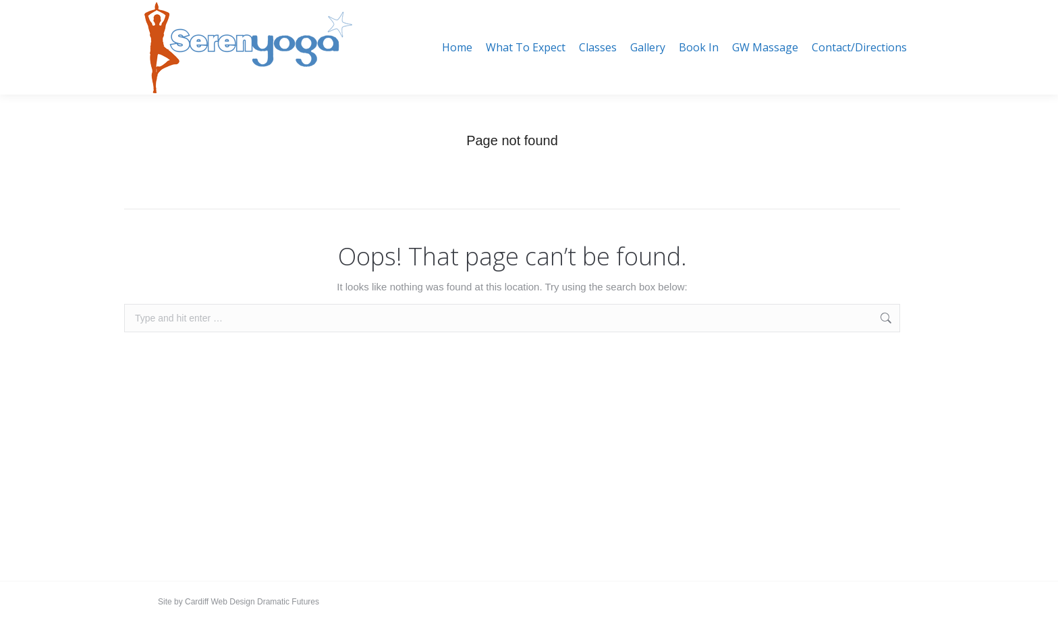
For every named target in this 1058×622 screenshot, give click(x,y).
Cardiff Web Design (220, 601)
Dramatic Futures (287, 601)
